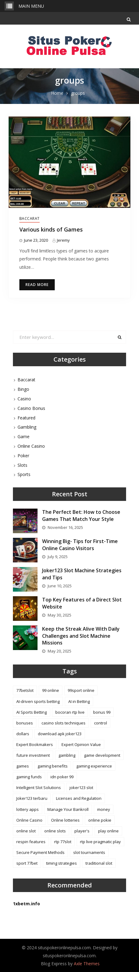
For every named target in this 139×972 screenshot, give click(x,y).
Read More (37, 284)
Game (24, 436)
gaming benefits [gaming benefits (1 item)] (53, 766)
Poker (23, 455)
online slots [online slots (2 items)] (55, 831)
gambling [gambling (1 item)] (66, 755)
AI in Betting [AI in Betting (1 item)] (79, 701)
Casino (24, 399)
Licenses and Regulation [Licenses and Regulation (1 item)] (78, 798)
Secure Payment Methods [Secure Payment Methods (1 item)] (40, 852)
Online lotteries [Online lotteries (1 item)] (65, 820)
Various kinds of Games (51, 229)
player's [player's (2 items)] (81, 831)
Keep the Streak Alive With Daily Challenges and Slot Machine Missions (81, 635)
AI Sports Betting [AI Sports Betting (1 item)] (31, 712)
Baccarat (29, 218)
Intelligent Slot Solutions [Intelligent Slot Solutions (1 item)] (38, 787)
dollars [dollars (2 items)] (22, 733)
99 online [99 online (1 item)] (50, 690)
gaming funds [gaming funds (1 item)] (29, 777)
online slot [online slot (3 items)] (26, 831)
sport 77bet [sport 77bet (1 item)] (27, 863)
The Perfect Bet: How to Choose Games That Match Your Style (81, 515)
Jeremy (63, 240)
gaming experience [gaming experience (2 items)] (94, 766)
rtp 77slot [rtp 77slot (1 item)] (62, 841)
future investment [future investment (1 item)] (33, 755)
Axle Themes (87, 963)
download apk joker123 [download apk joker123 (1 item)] (59, 733)
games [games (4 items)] (22, 766)
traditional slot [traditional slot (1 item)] (98, 863)
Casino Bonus (31, 408)
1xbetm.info (26, 904)
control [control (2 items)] (100, 723)
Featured (26, 418)
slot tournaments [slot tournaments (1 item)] (89, 852)
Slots (22, 465)
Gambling (27, 427)
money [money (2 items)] (103, 809)
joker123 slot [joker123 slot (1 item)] (81, 787)
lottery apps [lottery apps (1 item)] (27, 809)
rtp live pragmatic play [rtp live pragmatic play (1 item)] (100, 841)
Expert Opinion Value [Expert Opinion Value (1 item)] (81, 744)
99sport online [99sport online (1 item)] (81, 690)
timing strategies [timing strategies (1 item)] (61, 863)
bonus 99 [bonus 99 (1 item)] (101, 712)
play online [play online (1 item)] (108, 831)
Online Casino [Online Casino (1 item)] (29, 820)
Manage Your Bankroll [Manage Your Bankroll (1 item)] (68, 809)
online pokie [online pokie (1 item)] (99, 820)
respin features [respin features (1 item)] (31, 841)
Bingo (23, 389)
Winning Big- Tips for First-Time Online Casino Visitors (80, 544)
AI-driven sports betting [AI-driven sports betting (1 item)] (38, 701)
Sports (24, 474)
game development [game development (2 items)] (102, 755)
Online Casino (31, 446)
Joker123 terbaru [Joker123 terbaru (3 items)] (31, 798)
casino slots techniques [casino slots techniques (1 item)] (63, 723)
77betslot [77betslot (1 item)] (25, 690)
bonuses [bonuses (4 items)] (24, 723)
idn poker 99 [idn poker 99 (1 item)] (61, 777)
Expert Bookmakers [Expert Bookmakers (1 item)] (34, 744)
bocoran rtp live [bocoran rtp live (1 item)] (70, 712)
